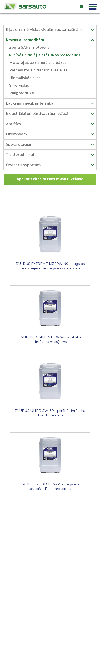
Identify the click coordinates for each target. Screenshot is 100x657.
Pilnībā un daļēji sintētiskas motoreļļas (44, 55)
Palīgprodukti (21, 93)
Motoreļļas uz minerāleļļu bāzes (38, 63)
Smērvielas (19, 85)
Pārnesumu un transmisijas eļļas (38, 70)
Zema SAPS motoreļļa (29, 47)
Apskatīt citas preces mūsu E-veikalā (50, 179)
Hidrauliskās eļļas (25, 78)
